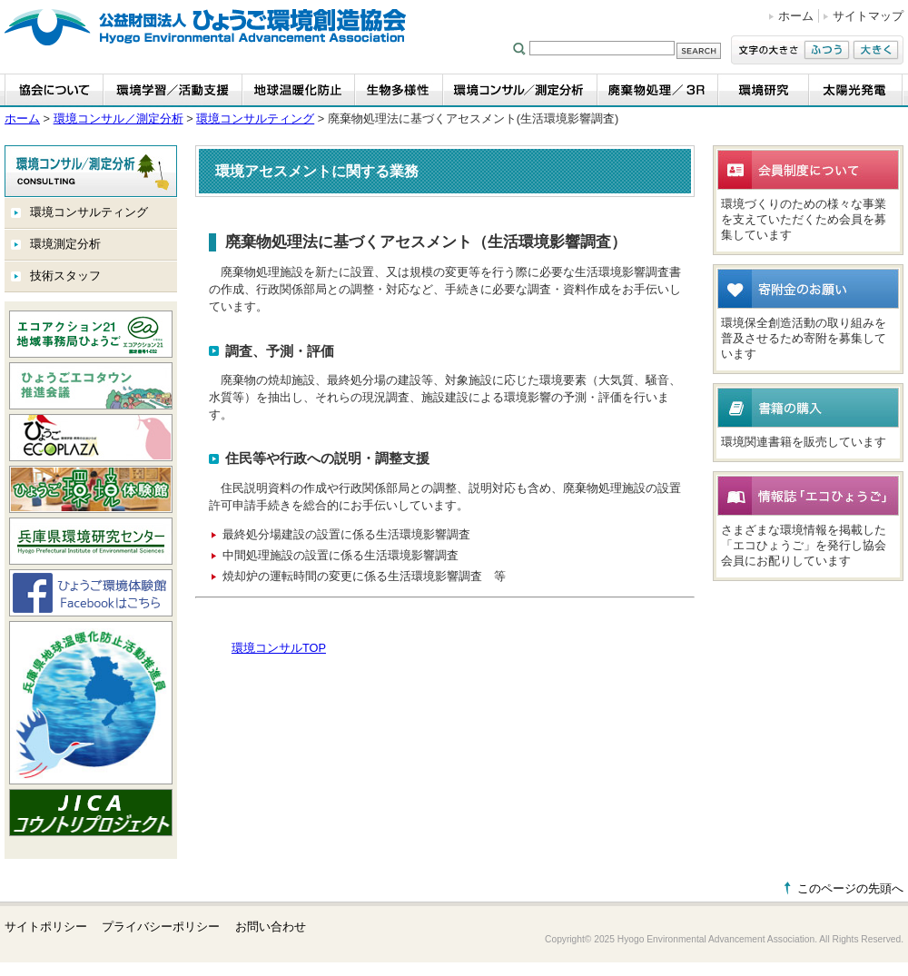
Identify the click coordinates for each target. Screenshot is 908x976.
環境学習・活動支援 (173, 90)
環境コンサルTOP (279, 648)
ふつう (827, 50)
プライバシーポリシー (161, 926)
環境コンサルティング (255, 118)
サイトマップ (868, 16)
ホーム (796, 16)
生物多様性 (399, 90)
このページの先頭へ (850, 888)
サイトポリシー (46, 926)
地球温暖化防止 (298, 90)
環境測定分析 (65, 244)
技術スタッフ (65, 275)
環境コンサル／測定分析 (520, 90)
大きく (876, 50)
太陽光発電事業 (856, 90)
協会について (54, 90)
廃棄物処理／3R (657, 90)
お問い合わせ (270, 926)
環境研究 (763, 90)
